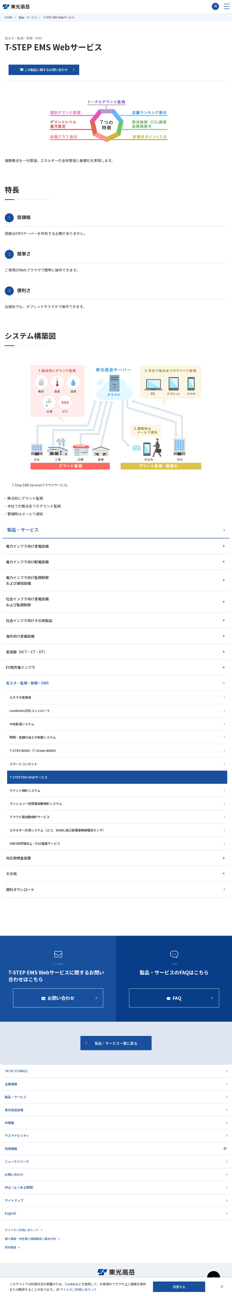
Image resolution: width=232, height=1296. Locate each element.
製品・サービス (28, 17)
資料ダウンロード (20, 889)
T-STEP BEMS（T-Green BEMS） (33, 750)
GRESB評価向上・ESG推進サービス (34, 843)
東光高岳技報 (14, 1109)
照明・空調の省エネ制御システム (32, 737)
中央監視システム (21, 724)
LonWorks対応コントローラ (29, 710)
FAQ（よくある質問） (20, 1187)
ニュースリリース (17, 1161)
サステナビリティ (17, 1135)
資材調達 (10, 1247)
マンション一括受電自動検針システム (35, 803)
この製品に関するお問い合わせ (44, 69)
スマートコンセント (23, 763)
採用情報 (11, 1148)
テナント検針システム (24, 790)
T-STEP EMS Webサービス (28, 777)
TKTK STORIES (16, 1070)
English (10, 1213)
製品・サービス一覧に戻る (116, 1046)
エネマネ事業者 (20, 697)
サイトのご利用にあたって (22, 1230)
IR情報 (9, 1122)
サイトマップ (14, 1200)
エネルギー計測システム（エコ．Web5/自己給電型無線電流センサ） (57, 830)
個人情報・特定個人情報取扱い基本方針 (30, 1239)
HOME (8, 17)
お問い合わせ (14, 1174)
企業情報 (11, 1084)
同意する (179, 1286)
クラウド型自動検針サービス (29, 816)
